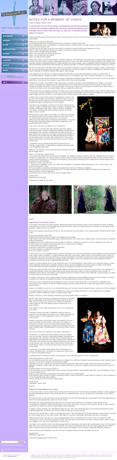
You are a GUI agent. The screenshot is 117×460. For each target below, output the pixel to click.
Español (24, 28)
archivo (6, 53)
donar (5, 70)
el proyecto (8, 36)
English (4, 28)
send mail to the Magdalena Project (15, 76)
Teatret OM (41, 438)
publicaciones (9, 49)
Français (10, 28)
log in (5, 82)
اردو (3, 30)
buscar (6, 65)
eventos (6, 40)
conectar (7, 60)
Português (17, 28)
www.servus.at (12, 456)
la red (5, 45)
